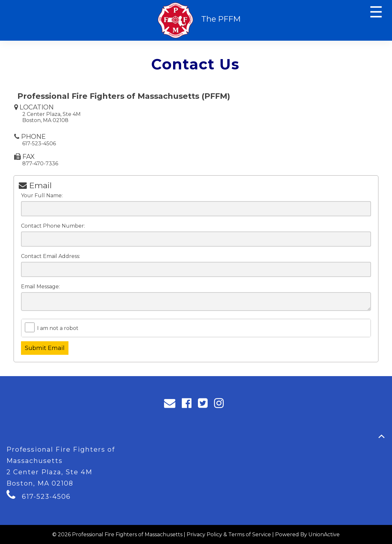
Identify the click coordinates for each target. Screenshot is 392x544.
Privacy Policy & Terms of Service (229, 534)
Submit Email (45, 348)
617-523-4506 (46, 496)
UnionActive (324, 534)
